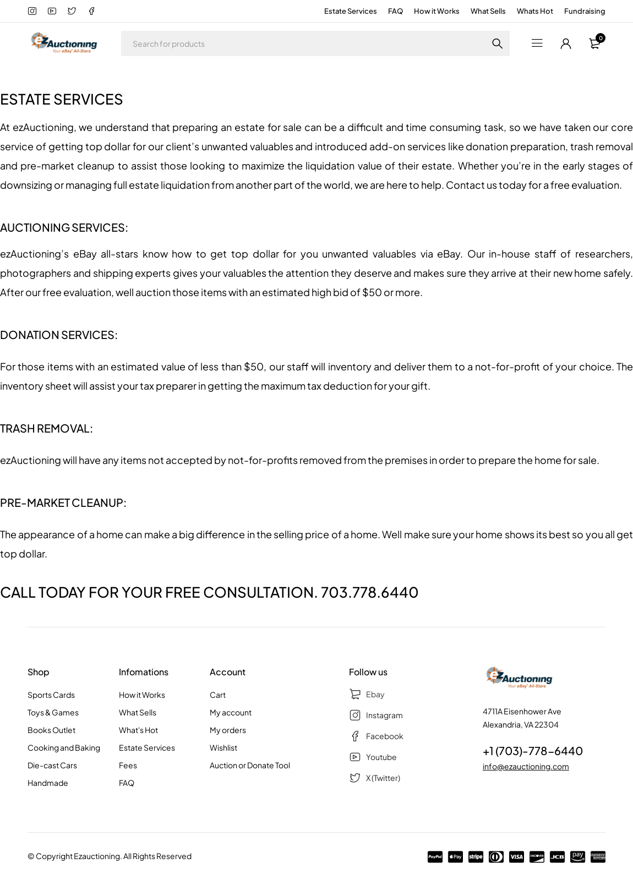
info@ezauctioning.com (526, 766)
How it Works (437, 11)
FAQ (395, 11)
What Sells (488, 11)
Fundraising (584, 11)
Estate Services (350, 11)
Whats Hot (535, 11)
